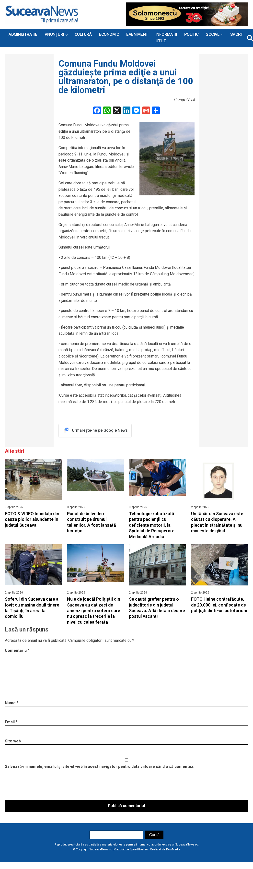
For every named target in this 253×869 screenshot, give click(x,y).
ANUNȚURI (54, 34)
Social (212, 34)
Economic (109, 34)
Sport (236, 34)
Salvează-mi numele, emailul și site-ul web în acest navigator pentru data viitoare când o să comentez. (99, 767)
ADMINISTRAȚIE (23, 34)
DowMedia (173, 850)
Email (11, 722)
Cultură (83, 34)
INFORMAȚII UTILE (166, 37)
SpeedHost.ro (139, 850)
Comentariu (17, 651)
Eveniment (137, 34)
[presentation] (42, 786)
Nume (11, 703)
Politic (191, 34)
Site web (13, 741)
